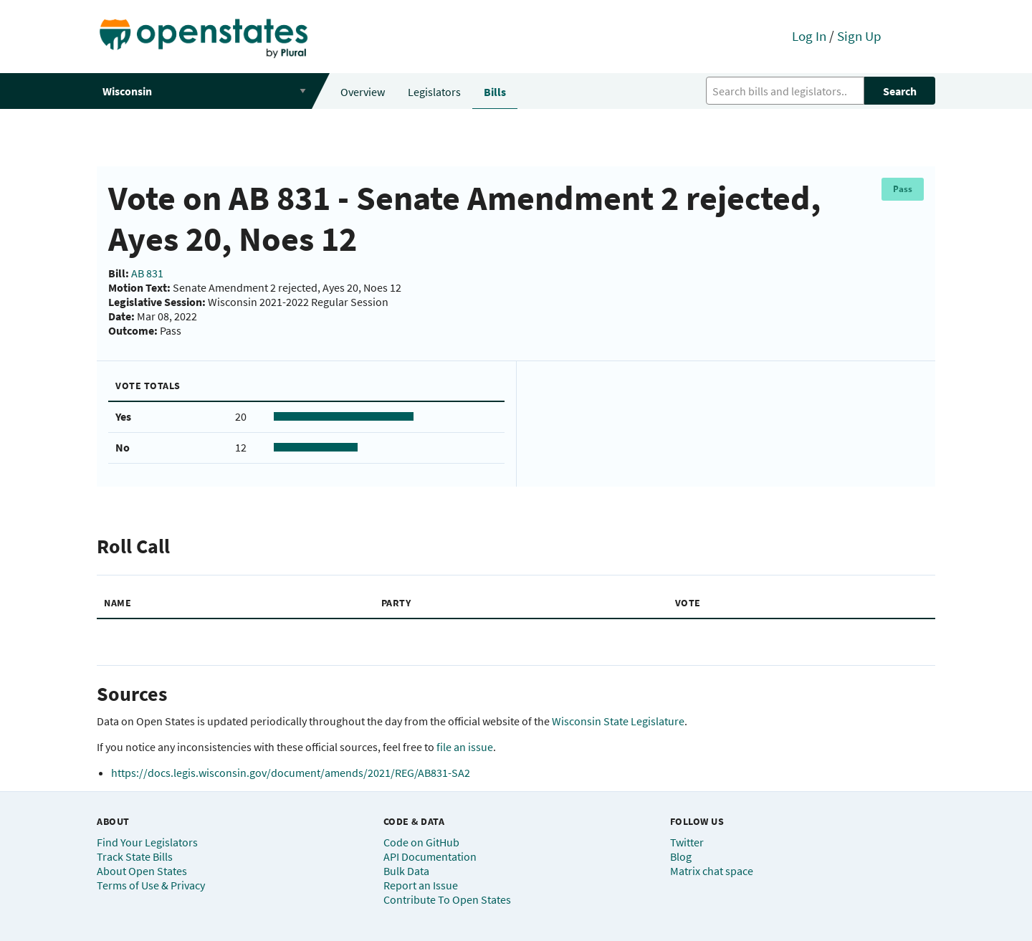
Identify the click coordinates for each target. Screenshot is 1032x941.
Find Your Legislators (147, 842)
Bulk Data (406, 871)
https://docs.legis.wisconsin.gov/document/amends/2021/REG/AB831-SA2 (290, 772)
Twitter (687, 842)
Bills (495, 92)
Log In (809, 35)
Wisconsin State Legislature (618, 721)
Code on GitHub (421, 842)
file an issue (464, 747)
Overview (362, 92)
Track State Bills (135, 856)
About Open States (142, 871)
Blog (681, 856)
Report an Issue (420, 885)
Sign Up (859, 35)
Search (900, 91)
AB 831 (147, 273)
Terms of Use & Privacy (151, 885)
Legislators (434, 92)
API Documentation (430, 856)
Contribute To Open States (447, 899)
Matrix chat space (711, 871)
